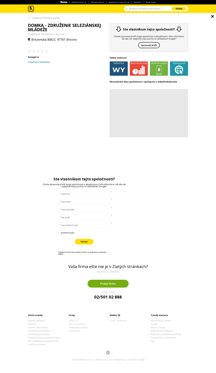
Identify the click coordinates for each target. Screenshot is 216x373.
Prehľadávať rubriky (78, 327)
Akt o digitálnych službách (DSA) (43, 341)
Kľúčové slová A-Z (77, 324)
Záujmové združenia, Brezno (46, 18)
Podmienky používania (39, 334)
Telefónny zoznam (37, 344)
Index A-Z (73, 320)
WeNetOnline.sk (79, 2)
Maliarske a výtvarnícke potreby (166, 334)
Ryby (153, 341)
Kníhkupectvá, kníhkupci (162, 330)
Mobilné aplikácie (36, 320)
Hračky (154, 324)
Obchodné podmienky (39, 330)
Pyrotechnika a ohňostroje (163, 337)
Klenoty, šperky (158, 327)
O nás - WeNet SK (118, 320)
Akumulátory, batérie (161, 320)
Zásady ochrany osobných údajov (44, 337)
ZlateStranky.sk (97, 2)
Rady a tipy (151, 2)
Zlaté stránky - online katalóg (31, 9)
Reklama (32, 324)
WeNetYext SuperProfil (119, 2)
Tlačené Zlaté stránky (38, 327)
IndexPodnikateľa (167, 81)
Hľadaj (179, 8)
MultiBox (138, 2)
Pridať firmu (108, 284)
